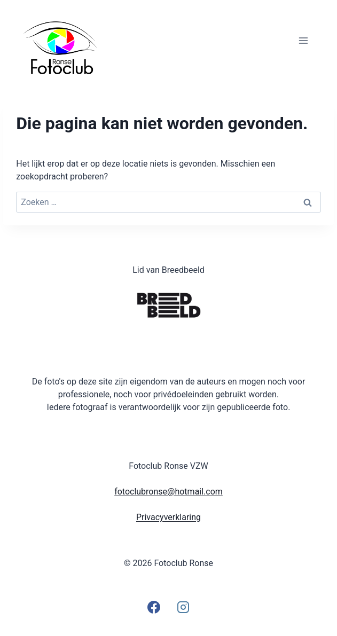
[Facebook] (154, 607)
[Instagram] (183, 607)
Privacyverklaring (168, 517)
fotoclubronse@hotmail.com (168, 491)
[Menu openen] (304, 40)
